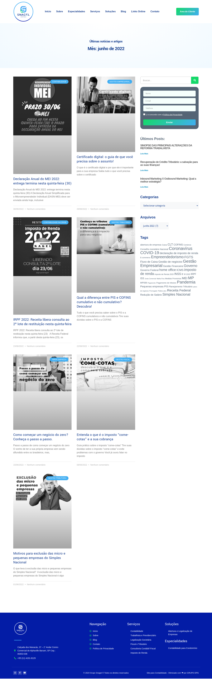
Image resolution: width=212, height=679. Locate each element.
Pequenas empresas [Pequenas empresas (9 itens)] (152, 286)
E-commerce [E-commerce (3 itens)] (145, 258)
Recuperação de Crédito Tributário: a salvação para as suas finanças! (169, 163)
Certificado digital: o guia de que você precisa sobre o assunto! (105, 159)
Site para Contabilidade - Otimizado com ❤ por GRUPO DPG (173, 673)
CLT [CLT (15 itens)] (170, 244)
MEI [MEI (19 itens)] (184, 278)
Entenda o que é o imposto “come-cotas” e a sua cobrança (102, 437)
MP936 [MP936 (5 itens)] (143, 283)
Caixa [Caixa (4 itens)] (164, 245)
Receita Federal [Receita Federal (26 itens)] (179, 290)
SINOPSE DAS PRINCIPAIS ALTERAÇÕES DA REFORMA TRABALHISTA (166, 147)
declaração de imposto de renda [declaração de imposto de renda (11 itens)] (179, 253)
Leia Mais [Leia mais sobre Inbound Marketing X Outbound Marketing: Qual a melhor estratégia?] (144, 187)
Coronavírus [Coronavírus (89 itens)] (180, 248)
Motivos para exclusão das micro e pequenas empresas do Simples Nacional (39, 558)
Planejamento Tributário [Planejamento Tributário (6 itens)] (181, 286)
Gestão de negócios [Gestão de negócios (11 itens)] (170, 261)
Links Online (138, 11)
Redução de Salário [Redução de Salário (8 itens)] (151, 294)
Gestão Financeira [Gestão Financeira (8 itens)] (173, 266)
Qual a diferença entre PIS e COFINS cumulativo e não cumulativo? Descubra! (104, 302)
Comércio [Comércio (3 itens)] (187, 245)
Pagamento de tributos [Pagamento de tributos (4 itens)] (166, 283)
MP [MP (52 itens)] (191, 278)
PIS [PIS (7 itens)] (166, 286)
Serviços (95, 11)
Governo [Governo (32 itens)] (190, 266)
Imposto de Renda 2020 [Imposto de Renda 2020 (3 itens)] (164, 274)
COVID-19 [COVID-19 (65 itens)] (149, 252)
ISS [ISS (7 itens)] (142, 278)
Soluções (110, 11)
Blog (123, 11)
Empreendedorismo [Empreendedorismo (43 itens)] (167, 257)
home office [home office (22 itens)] (167, 270)
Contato (154, 11)
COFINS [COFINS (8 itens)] (178, 244)
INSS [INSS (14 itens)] (177, 274)
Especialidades (76, 11)
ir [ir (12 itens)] (182, 274)
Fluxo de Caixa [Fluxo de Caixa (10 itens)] (149, 261)
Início (48, 11)
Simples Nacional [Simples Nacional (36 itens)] (176, 294)
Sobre (59, 11)
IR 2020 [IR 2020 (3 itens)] (187, 274)
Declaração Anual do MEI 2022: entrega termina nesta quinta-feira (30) (42, 181)
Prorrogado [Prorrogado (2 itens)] (153, 291)
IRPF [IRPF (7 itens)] (193, 274)
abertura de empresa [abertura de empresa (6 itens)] (150, 244)
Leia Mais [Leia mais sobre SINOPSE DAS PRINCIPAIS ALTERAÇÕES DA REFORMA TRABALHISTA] (144, 154)
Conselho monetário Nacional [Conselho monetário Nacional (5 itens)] (154, 249)
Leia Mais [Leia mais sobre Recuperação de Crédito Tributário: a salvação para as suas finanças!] (144, 170)
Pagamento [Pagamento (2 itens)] (152, 283)
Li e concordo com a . (164, 115)
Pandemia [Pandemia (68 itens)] (186, 282)
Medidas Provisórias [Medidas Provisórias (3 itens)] (173, 279)
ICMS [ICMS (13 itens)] (180, 270)
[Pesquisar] (194, 80)
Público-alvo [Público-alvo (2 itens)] (162, 291)
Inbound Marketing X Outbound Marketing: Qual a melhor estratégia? (168, 180)
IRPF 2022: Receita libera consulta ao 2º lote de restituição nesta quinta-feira (42, 321)
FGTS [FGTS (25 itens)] (188, 257)
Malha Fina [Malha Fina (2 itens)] (160, 278)
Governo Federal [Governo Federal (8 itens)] (149, 270)
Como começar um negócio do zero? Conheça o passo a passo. (40, 437)
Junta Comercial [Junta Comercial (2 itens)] (150, 278)
